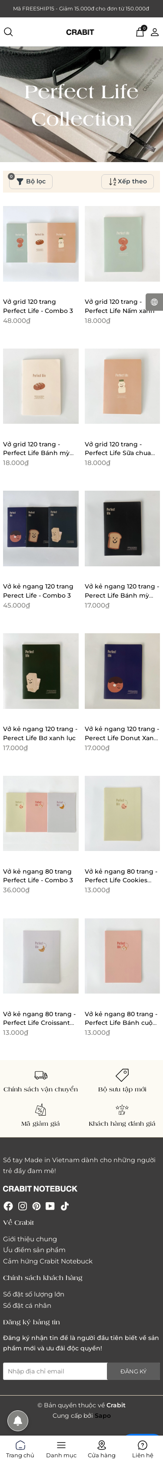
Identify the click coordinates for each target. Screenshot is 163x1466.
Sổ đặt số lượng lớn (33, 1294)
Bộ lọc (27, 180)
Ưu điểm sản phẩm (34, 1250)
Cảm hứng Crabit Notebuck (48, 1261)
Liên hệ (142, 1448)
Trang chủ (20, 1448)
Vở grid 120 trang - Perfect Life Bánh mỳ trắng (36, 453)
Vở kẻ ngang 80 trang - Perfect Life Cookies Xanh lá (121, 880)
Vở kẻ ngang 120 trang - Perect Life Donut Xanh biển (122, 738)
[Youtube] (50, 1205)
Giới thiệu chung (30, 1239)
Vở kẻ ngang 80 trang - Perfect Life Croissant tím (39, 1023)
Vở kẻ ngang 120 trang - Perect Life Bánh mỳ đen (122, 595)
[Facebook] (8, 1205)
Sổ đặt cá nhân (27, 1305)
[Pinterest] (36, 1205)
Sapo (103, 1415)
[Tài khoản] (155, 31)
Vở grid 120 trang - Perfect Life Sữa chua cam (118, 453)
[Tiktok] (65, 1205)
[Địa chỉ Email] (81, 1371)
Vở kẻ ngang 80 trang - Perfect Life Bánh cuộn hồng (121, 1023)
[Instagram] (22, 1205)
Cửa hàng (102, 1448)
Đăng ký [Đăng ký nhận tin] (133, 1371)
